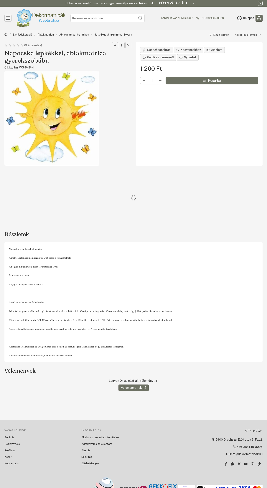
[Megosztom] (115, 45)
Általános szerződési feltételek (100, 437)
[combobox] (107, 18)
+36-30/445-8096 (212, 18)
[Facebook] (225, 464)
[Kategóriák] (7, 18)
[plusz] (160, 80)
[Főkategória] (5, 35)
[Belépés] (246, 18)
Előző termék (219, 34)
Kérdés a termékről (158, 57)
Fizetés (85, 450)
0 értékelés (33, 45)
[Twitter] (239, 464)
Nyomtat (187, 57)
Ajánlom (214, 50)
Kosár (7, 456)
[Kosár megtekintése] (259, 18)
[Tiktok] (259, 464)
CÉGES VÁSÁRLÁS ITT (177, 3)
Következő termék (248, 34)
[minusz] (144, 80)
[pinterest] (128, 45)
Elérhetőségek (90, 463)
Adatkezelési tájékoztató (96, 443)
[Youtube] (246, 464)
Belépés (9, 437)
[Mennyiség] (152, 80)
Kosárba (212, 81)
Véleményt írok (133, 388)
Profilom (9, 450)
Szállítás (86, 456)
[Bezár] (260, 3)
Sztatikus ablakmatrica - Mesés (113, 34)
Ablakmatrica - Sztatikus (74, 34)
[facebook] (122, 45)
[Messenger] (232, 464)
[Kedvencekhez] (188, 50)
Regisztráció (12, 443)
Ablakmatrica (46, 34)
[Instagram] (252, 464)
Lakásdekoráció (22, 34)
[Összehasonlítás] (156, 50)
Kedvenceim (11, 463)
